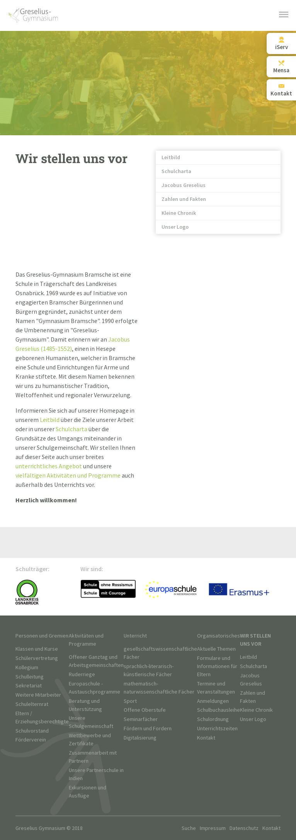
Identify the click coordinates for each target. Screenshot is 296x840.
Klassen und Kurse (36, 649)
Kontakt (206, 738)
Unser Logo (175, 227)
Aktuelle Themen (216, 649)
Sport (130, 701)
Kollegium (26, 667)
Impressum (213, 828)
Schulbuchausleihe (218, 710)
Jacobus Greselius (184, 185)
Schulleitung (29, 676)
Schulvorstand (32, 731)
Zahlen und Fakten (184, 199)
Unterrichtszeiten (217, 728)
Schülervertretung (36, 658)
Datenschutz (244, 828)
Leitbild (171, 157)
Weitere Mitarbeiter (38, 695)
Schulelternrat (31, 704)
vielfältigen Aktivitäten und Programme (68, 476)
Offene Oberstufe (145, 710)
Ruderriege (82, 674)
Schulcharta (176, 171)
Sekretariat (28, 685)
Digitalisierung (140, 738)
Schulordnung (213, 719)
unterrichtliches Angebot (48, 466)
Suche (189, 828)
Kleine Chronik (179, 213)
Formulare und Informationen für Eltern (217, 666)
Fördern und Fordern (148, 728)
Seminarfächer (141, 719)
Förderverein (30, 739)
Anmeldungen (213, 701)
